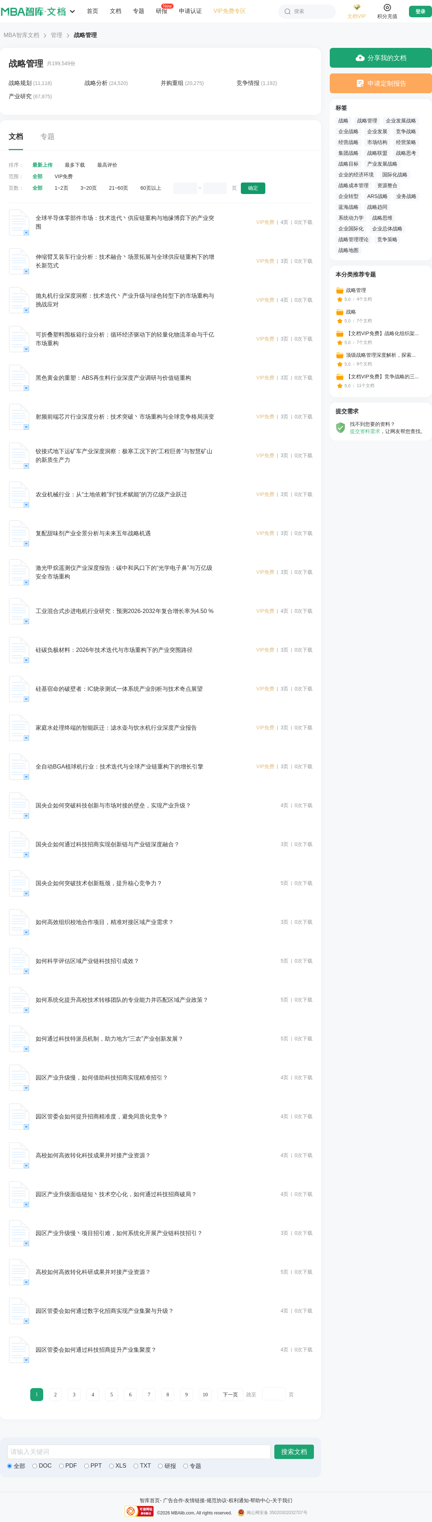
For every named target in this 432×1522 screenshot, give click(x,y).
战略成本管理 (353, 185)
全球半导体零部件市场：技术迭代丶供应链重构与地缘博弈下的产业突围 (125, 222)
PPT (93, 1466)
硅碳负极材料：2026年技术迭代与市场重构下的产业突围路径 (114, 650)
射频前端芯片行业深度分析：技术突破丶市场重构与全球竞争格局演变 (125, 417)
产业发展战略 (382, 164)
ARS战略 (377, 196)
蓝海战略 (348, 207)
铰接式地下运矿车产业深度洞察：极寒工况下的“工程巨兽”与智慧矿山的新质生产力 (124, 455)
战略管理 (26, 63)
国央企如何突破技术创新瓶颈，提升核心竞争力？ (99, 883)
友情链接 (195, 1500)
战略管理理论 (353, 239)
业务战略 (406, 196)
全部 (37, 176)
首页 (92, 11)
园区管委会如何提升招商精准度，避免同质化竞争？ (102, 1116)
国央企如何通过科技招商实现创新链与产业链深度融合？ (108, 844)
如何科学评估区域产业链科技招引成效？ (87, 961)
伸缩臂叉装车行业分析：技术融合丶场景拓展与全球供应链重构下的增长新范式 (125, 261)
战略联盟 (377, 153)
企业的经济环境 (356, 174)
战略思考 (406, 153)
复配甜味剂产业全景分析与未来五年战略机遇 (93, 533)
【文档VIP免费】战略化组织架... (382, 333)
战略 (343, 120)
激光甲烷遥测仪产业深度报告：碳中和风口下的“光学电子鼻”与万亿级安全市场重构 (124, 572)
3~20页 (88, 188)
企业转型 (348, 196)
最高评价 (107, 165)
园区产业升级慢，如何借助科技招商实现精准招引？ (102, 1078)
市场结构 (377, 142)
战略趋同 (377, 207)
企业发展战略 (401, 120)
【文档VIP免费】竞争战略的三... (382, 376)
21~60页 (118, 188)
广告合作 (173, 1500)
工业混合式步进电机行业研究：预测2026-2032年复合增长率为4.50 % (124, 611)
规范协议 (217, 1500)
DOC (42, 1466)
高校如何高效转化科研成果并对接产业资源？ (93, 1272)
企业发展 (377, 131)
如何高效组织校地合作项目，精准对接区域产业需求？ (105, 922)
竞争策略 (387, 239)
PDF (68, 1466)
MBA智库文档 (21, 35)
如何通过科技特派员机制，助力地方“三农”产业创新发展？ (110, 1039)
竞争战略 (406, 131)
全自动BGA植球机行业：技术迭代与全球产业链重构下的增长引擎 (119, 767)
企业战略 (348, 131)
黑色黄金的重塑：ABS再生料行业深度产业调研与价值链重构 (113, 378)
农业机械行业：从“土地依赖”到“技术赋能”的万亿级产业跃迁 (111, 494)
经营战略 (348, 142)
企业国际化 (351, 228)
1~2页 (61, 188)
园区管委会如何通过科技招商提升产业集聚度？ (96, 1350)
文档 (115, 11)
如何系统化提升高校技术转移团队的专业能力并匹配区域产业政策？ (122, 1000)
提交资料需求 (365, 431)
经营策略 (406, 142)
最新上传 (42, 165)
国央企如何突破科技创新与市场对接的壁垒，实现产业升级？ (113, 805)
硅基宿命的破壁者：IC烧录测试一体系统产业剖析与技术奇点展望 (119, 689)
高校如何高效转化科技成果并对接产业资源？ (93, 1155)
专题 (138, 11)
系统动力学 (351, 218)
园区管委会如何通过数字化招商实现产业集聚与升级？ (105, 1311)
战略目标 (348, 164)
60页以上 (150, 188)
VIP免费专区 (229, 11)
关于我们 (282, 1500)
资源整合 (387, 185)
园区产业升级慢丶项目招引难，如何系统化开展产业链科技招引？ (119, 1233)
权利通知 (239, 1500)
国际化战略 (395, 174)
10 (205, 1394)
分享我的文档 (381, 57)
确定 (253, 188)
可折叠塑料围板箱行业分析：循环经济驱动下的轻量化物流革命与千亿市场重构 (125, 339)
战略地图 (348, 250)
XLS (117, 1466)
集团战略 (348, 153)
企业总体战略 (387, 228)
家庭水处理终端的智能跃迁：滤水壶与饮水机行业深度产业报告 (116, 728)
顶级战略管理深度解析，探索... (381, 355)
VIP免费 (64, 176)
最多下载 (75, 165)
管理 (56, 35)
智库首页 (150, 1500)
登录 (420, 11)
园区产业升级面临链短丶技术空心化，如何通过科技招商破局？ (116, 1194)
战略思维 (382, 218)
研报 (161, 11)
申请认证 (190, 11)
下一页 (230, 1394)
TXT (142, 1466)
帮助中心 (260, 1500)
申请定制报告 (381, 83)
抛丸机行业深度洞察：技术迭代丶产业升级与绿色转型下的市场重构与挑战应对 (125, 300)
